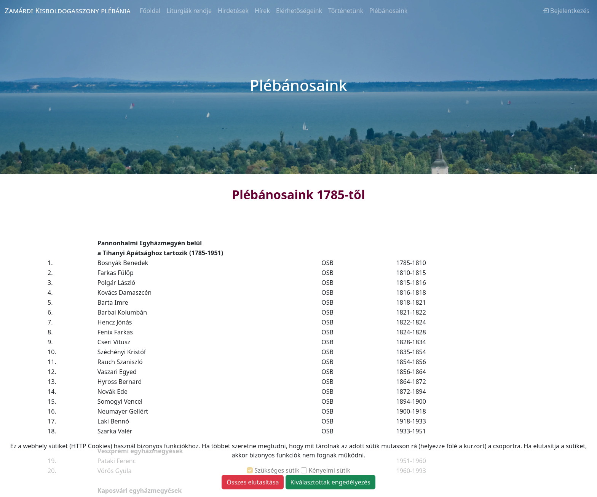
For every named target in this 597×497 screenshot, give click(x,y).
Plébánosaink (388, 10)
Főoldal (150, 10)
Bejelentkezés (566, 10)
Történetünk (345, 10)
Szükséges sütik (276, 470)
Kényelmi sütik (329, 470)
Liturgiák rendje (188, 10)
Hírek (262, 10)
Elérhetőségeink (299, 10)
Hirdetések (233, 10)
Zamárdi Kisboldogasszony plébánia (68, 10)
